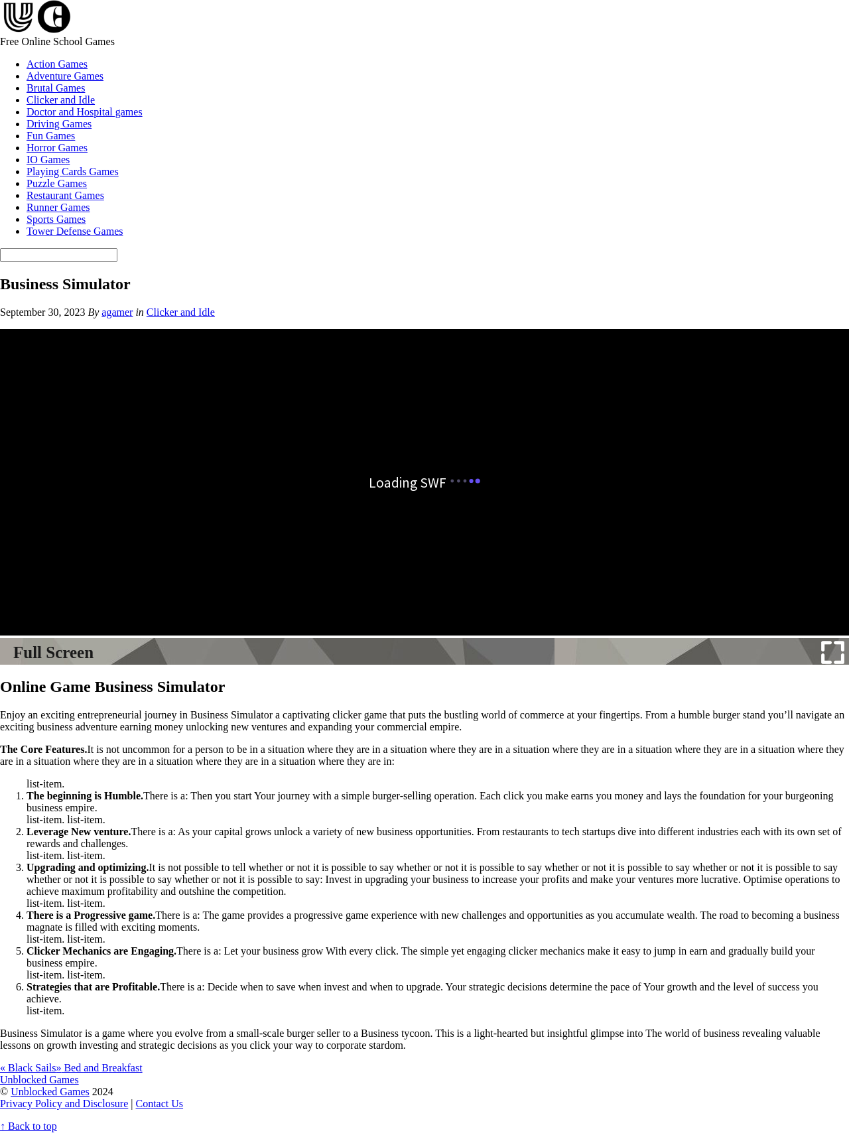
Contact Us (160, 1103)
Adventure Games (65, 76)
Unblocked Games (50, 1091)
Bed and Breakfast (99, 1067)
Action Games (57, 64)
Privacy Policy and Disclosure (64, 1103)
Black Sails (28, 1067)
